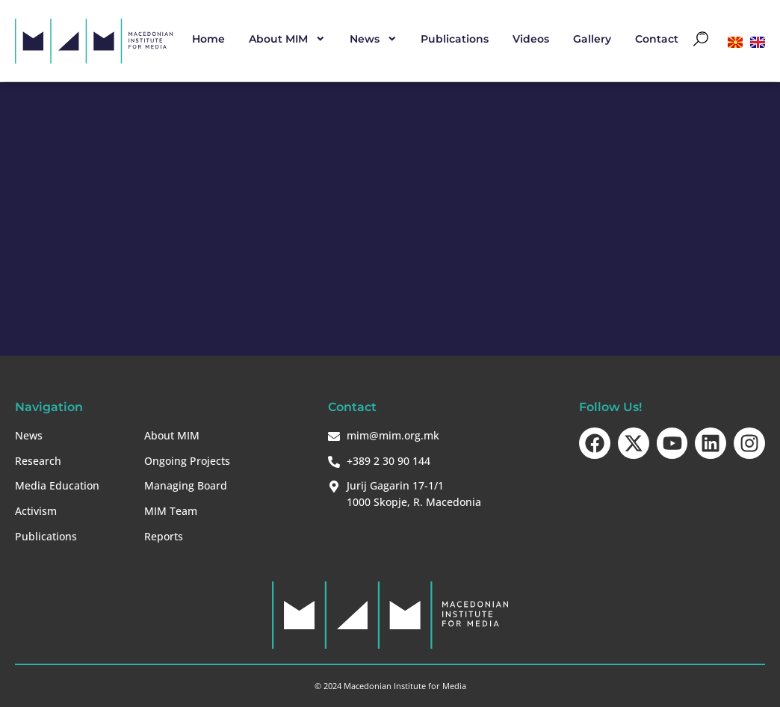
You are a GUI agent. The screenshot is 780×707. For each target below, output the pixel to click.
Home (208, 39)
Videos (531, 39)
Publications (455, 39)
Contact (656, 39)
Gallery (592, 39)
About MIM (287, 38)
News (373, 38)
